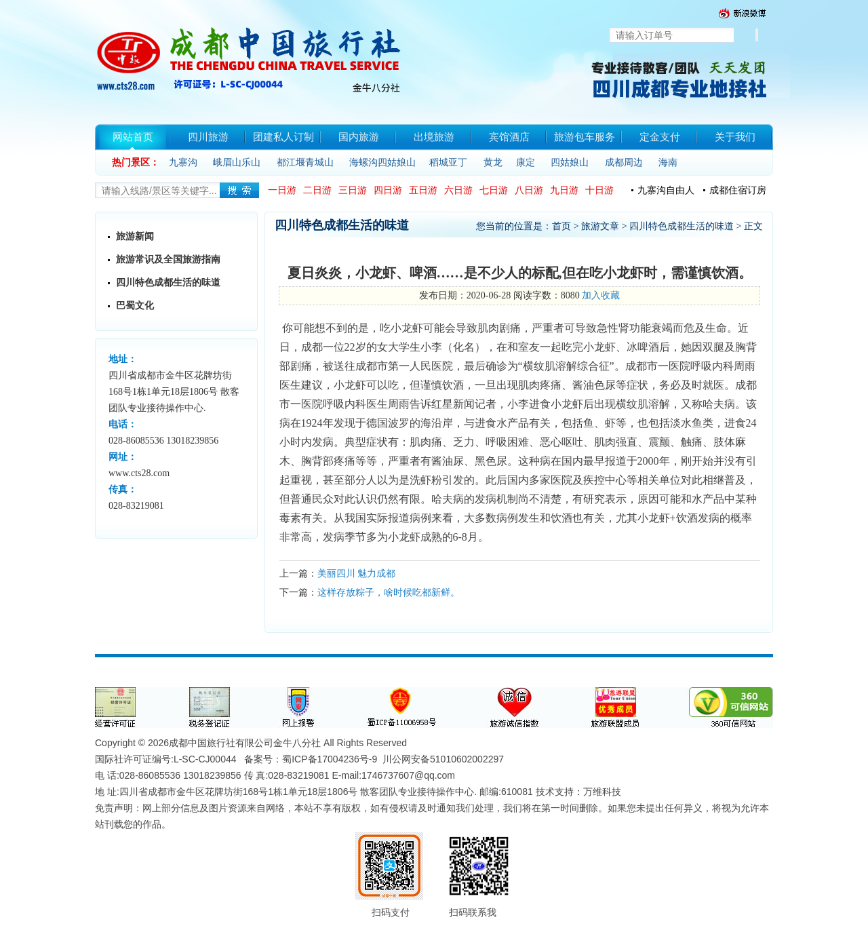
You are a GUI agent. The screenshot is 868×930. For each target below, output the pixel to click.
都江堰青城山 (305, 162)
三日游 (352, 190)
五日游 (423, 190)
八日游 (529, 190)
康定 (525, 162)
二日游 (317, 190)
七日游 (493, 190)
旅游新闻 (135, 236)
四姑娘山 (570, 162)
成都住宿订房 (737, 190)
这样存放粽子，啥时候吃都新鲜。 (388, 592)
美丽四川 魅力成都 (356, 573)
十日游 (599, 190)
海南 (667, 162)
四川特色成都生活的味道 (168, 282)
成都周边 (624, 162)
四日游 (388, 190)
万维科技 (602, 791)
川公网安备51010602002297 (443, 759)
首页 (561, 226)
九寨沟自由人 (665, 190)
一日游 (282, 190)
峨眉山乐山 (236, 162)
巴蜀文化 (135, 306)
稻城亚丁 (448, 162)
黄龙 (493, 162)
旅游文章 (600, 226)
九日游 (564, 190)
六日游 (458, 190)
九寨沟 (183, 162)
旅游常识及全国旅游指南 (168, 259)
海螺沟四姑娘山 (382, 162)
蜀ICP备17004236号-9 (329, 759)
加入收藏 (601, 295)
